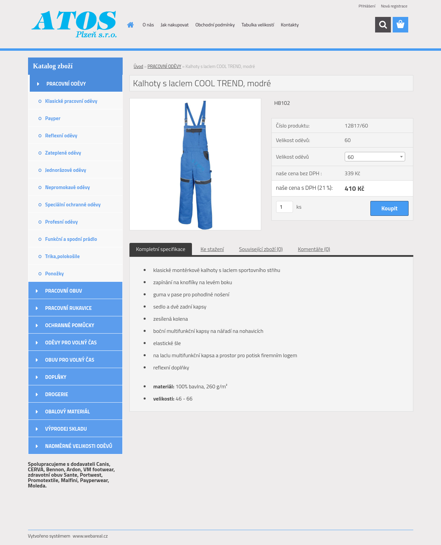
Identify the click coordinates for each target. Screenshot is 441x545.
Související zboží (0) (261, 249)
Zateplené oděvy (63, 153)
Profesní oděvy (61, 222)
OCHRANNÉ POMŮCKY (69, 325)
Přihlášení (367, 6)
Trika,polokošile (62, 256)
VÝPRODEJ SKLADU (66, 429)
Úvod (138, 66)
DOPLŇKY (56, 377)
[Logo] (74, 25)
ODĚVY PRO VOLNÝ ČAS (71, 342)
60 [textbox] (351, 157)
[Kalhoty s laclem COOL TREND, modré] (195, 101)
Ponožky (54, 273)
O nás (148, 24)
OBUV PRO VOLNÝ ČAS (69, 360)
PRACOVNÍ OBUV (63, 291)
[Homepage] (130, 24)
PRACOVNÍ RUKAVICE (68, 308)
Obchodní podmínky (215, 24)
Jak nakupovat (175, 24)
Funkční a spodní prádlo (71, 239)
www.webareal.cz (90, 535)
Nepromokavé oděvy (67, 187)
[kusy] (284, 207)
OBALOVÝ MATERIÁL (67, 411)
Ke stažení (212, 249)
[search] (383, 24)
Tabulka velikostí (258, 24)
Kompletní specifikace (161, 249)
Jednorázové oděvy (66, 170)
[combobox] (375, 156)
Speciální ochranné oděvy (73, 204)
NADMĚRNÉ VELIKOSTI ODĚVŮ (79, 446)
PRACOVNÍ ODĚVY (66, 84)
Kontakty (290, 24)
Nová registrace (394, 6)
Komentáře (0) (314, 249)
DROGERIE (56, 394)
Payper (52, 118)
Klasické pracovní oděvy (71, 101)
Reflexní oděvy (61, 135)
